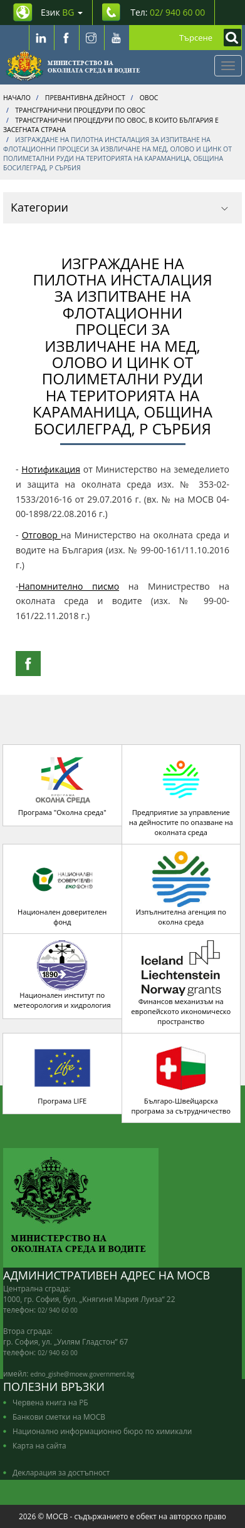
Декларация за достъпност (61, 1472)
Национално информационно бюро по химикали (102, 1431)
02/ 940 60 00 (58, 1310)
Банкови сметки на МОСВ (59, 1417)
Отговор (41, 535)
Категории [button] (119, 207)
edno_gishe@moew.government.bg (83, 1374)
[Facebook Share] (28, 663)
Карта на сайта (39, 1445)
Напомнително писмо (69, 586)
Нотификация (50, 469)
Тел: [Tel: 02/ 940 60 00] (167, 12)
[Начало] (73, 65)
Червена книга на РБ (50, 1402)
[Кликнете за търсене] (229, 37)
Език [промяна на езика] (62, 12)
